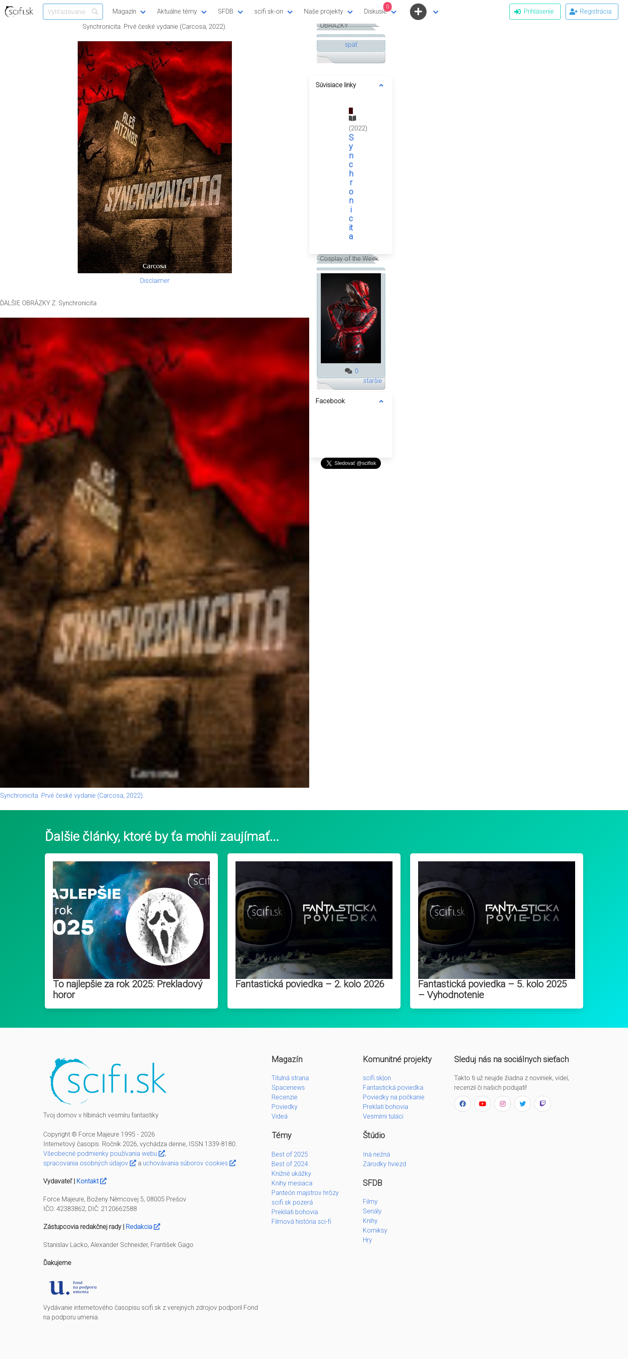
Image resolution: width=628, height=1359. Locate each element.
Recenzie (285, 1097)
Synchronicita (351, 187)
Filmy (370, 1201)
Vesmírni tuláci (383, 1116)
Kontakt (91, 1181)
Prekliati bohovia (295, 1212)
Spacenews (288, 1087)
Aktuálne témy (177, 11)
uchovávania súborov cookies (189, 1163)
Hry (367, 1240)
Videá (280, 1116)
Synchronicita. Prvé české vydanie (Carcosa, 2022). (72, 795)
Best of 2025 (290, 1154)
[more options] (381, 85)
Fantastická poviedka (393, 1087)
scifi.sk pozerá (292, 1202)
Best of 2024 (290, 1164)
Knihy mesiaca (292, 1183)
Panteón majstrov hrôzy (305, 1193)
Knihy (370, 1221)
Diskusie (378, 8)
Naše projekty (323, 11)
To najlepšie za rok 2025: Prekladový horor (127, 990)
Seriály (372, 1211)
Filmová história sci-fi (301, 1221)
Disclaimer (154, 280)
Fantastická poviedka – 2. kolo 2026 (309, 984)
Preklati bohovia (385, 1107)
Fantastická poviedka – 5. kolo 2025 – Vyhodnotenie (492, 990)
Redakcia (143, 1227)
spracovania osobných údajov (89, 1163)
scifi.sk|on (377, 1078)
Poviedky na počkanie (394, 1097)
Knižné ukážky (291, 1173)
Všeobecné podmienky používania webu (104, 1153)
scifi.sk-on (268, 11)
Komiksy (375, 1230)
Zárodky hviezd (384, 1164)
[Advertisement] (351, 592)
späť (351, 44)
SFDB (225, 11)
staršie (372, 380)
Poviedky (285, 1107)
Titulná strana (290, 1078)
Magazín (124, 11)
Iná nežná (376, 1154)
